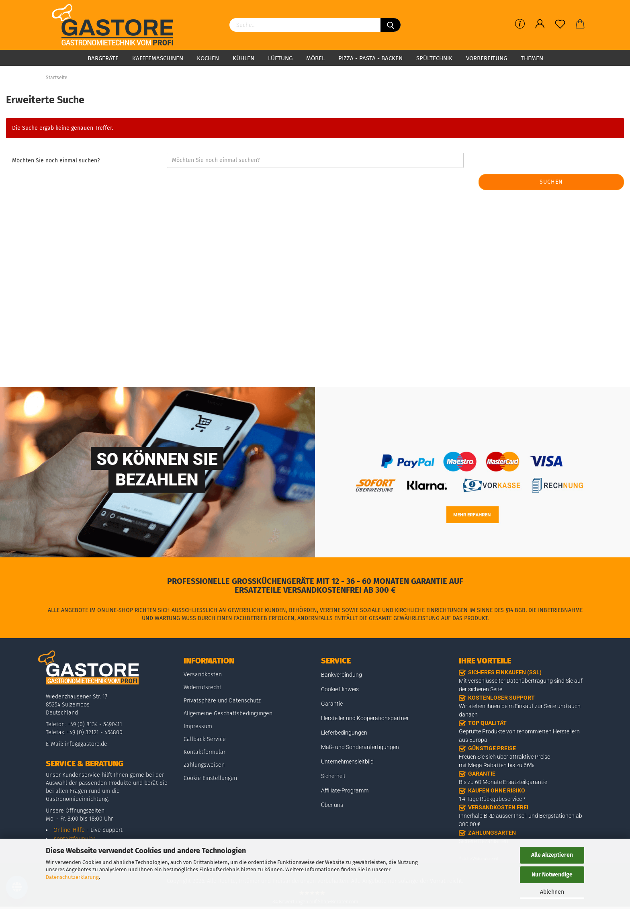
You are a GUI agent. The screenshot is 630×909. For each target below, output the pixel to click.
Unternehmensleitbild (347, 761)
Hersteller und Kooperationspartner (365, 718)
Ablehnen (552, 892)
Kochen (208, 58)
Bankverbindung (341, 675)
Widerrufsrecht (202, 687)
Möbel (315, 58)
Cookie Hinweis (340, 689)
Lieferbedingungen (344, 732)
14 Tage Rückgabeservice (490, 799)
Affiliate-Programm (344, 790)
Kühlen (243, 58)
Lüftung (280, 58)
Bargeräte (103, 58)
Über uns (332, 805)
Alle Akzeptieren (552, 855)
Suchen (551, 181)
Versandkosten (203, 674)
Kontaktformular (204, 752)
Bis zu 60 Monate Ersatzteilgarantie (503, 782)
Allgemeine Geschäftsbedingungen (228, 713)
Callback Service (205, 739)
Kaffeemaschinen (157, 58)
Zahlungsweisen (204, 765)
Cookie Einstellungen (210, 778)
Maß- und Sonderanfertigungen (360, 747)
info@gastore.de (86, 744)
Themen (532, 58)
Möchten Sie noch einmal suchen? (56, 160)
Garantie (332, 703)
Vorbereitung (486, 58)
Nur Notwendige (552, 874)
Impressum (198, 726)
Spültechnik (434, 58)
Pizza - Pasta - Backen (370, 58)
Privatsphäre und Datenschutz (222, 700)
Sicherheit (333, 776)
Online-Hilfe (69, 830)
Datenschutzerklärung (72, 877)
